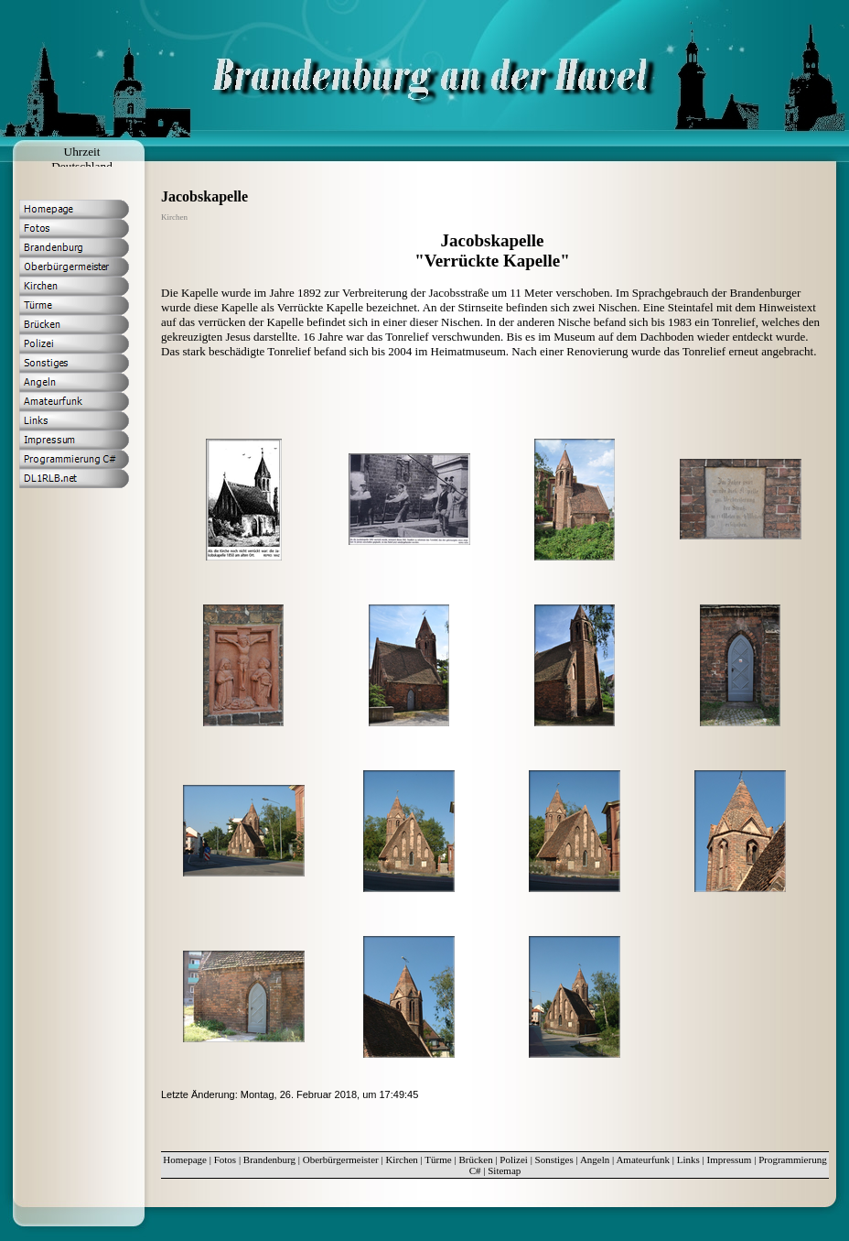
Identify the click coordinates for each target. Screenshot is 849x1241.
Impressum (729, 1159)
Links (688, 1159)
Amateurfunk (643, 1159)
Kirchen (401, 1159)
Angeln (594, 1159)
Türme (437, 1159)
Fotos (225, 1159)
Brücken (475, 1159)
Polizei (514, 1159)
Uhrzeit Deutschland (82, 159)
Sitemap (504, 1170)
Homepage (185, 1159)
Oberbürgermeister (341, 1159)
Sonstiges (554, 1159)
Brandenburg (269, 1159)
